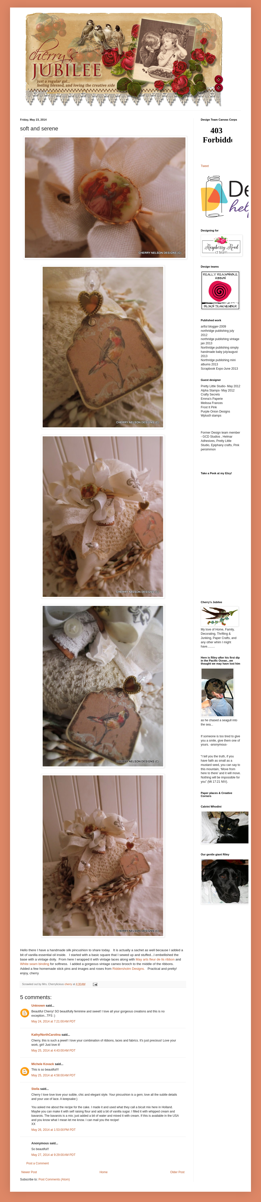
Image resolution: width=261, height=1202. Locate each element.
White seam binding (34, 964)
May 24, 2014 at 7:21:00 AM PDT (53, 1021)
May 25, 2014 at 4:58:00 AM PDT (53, 1075)
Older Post (177, 1172)
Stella (35, 1089)
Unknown (38, 1005)
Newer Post (29, 1172)
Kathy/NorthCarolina (46, 1034)
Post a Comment (37, 1163)
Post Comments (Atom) (54, 1179)
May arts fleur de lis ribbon (155, 959)
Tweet (205, 166)
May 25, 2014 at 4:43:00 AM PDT (53, 1050)
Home (104, 1172)
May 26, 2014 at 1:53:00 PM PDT (53, 1130)
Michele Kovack (42, 1064)
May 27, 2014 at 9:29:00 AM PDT (53, 1155)
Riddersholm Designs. (128, 969)
